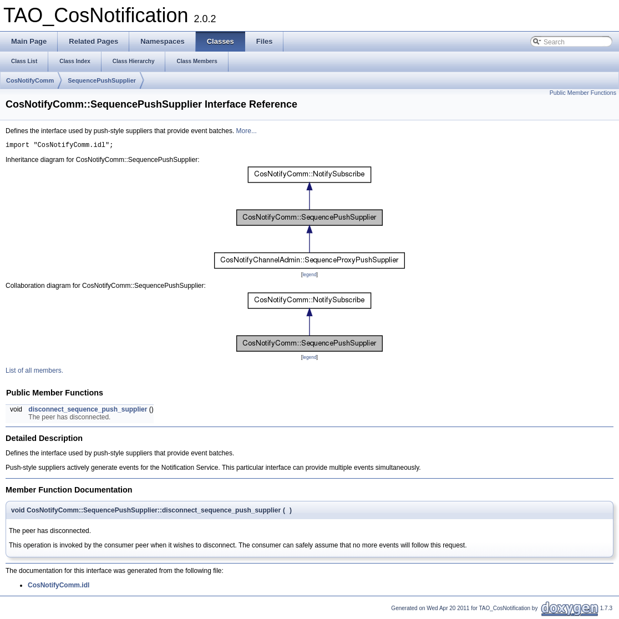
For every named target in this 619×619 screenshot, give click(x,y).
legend (309, 276)
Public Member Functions (583, 92)
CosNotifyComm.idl (58, 587)
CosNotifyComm (30, 80)
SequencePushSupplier (102, 80)
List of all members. (34, 372)
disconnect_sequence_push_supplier (87, 411)
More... (246, 131)
